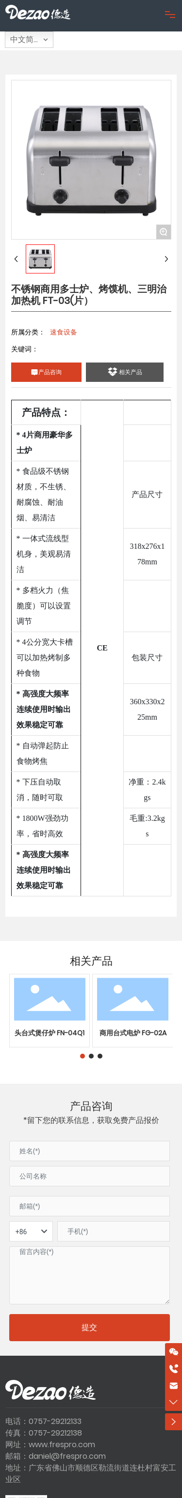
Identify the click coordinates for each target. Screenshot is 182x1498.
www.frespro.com (62, 1444)
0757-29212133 (55, 1421)
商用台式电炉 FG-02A (132, 1033)
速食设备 (63, 332)
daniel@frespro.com (67, 1456)
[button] (82, 1056)
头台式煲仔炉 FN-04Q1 (49, 1033)
